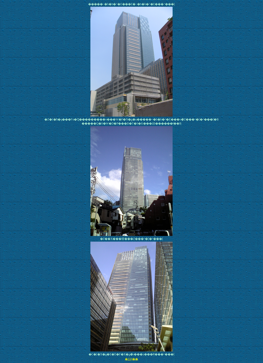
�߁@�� (131, 359)
